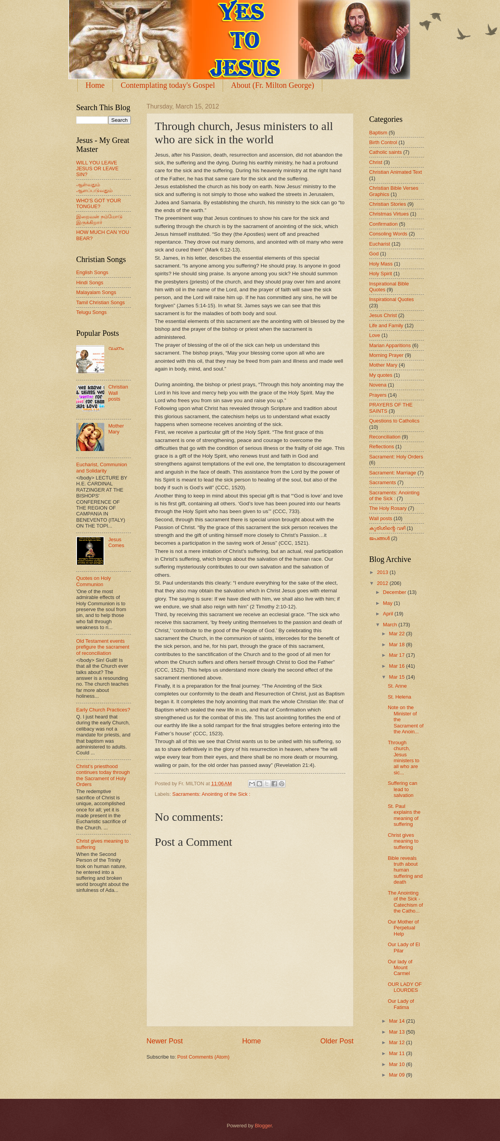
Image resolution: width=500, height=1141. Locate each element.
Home (95, 85)
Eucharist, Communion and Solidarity (101, 467)
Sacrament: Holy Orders (396, 457)
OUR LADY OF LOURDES (405, 987)
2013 (383, 572)
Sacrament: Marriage (392, 473)
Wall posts (380, 518)
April (388, 614)
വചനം (116, 348)
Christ (375, 162)
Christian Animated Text (395, 172)
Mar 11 (397, 1053)
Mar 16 (397, 666)
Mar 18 (397, 644)
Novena (377, 385)
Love (374, 335)
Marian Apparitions (390, 345)
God (374, 254)
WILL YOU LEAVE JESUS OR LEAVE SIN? (97, 169)
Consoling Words (388, 234)
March (390, 625)
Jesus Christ (383, 315)
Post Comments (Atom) (203, 1057)
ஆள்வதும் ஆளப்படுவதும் (94, 187)
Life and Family (386, 325)
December (395, 592)
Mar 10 (397, 1064)
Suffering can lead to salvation (403, 789)
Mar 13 (397, 1032)
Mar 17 (397, 655)
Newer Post (164, 1041)
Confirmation (383, 224)
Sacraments (382, 482)
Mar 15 (397, 677)
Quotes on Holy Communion (93, 581)
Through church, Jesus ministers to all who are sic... (404, 758)
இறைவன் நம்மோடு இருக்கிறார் (99, 219)
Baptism (378, 132)
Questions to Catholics (394, 421)
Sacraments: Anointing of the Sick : (211, 794)
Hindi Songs (89, 282)
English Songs (92, 272)
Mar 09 (397, 1075)
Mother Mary (116, 429)
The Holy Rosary (388, 508)
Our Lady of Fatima (401, 1004)
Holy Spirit (380, 273)
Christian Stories (387, 204)
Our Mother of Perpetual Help (403, 928)
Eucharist (379, 244)
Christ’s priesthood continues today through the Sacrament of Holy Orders (103, 775)
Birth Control (383, 142)
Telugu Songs (91, 312)
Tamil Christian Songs (100, 302)
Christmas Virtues (389, 214)
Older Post (337, 1041)
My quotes (380, 375)
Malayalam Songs (96, 292)
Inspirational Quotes (391, 299)
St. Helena (399, 697)
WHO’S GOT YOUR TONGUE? (98, 203)
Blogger (263, 1126)
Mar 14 (397, 1021)
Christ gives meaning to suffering (403, 841)
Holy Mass (381, 264)
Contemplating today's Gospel (168, 85)
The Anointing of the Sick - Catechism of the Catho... (405, 902)
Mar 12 (397, 1042)
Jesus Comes (116, 542)
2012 (383, 583)
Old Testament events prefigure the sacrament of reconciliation (102, 647)
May (388, 603)
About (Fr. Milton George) (272, 85)
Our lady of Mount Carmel (400, 968)
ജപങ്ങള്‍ (379, 538)
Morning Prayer (386, 355)
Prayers (377, 395)
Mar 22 (397, 633)
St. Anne (397, 686)
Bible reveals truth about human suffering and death (405, 870)
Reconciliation (384, 437)
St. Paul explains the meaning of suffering (404, 815)
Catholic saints (385, 152)
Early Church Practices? (103, 710)
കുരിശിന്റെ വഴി (387, 528)
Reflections (381, 446)
